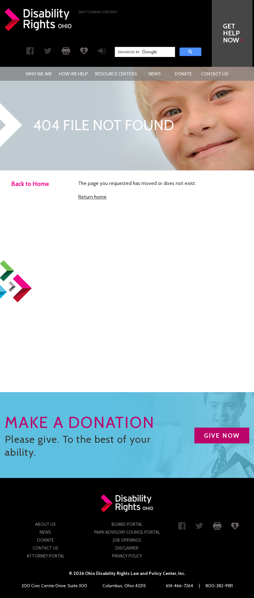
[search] (144, 52)
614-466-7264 (179, 585)
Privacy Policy (127, 555)
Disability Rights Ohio (38, 19)
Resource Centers (116, 74)
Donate (183, 74)
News (155, 74)
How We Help (73, 74)
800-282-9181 (219, 585)
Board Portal (127, 524)
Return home (92, 197)
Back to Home (30, 184)
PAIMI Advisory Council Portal (127, 532)
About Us (45, 524)
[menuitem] (38, 74)
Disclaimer (126, 547)
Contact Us (214, 74)
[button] (233, 33)
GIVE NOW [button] (222, 435)
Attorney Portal (45, 555)
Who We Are (39, 74)
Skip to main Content (98, 12)
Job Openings (127, 540)
